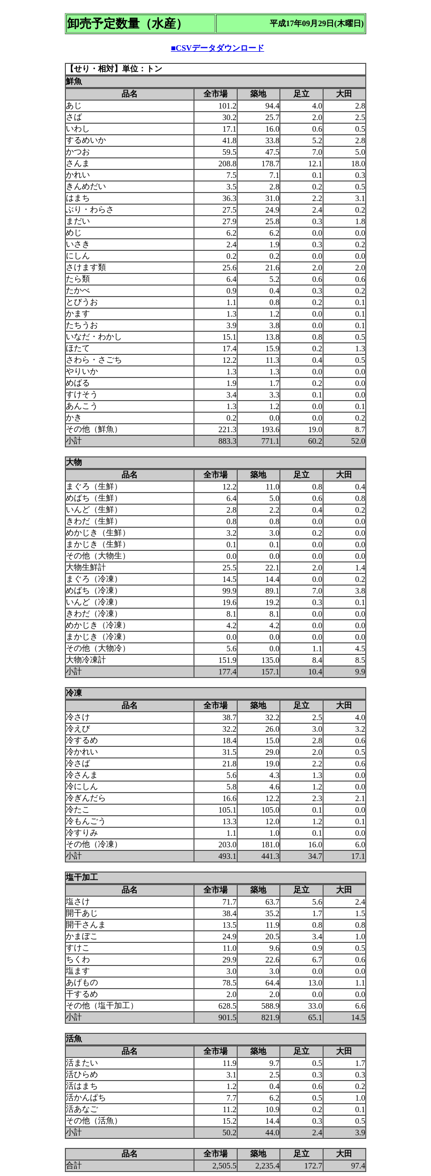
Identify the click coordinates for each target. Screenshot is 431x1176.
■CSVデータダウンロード (217, 48)
